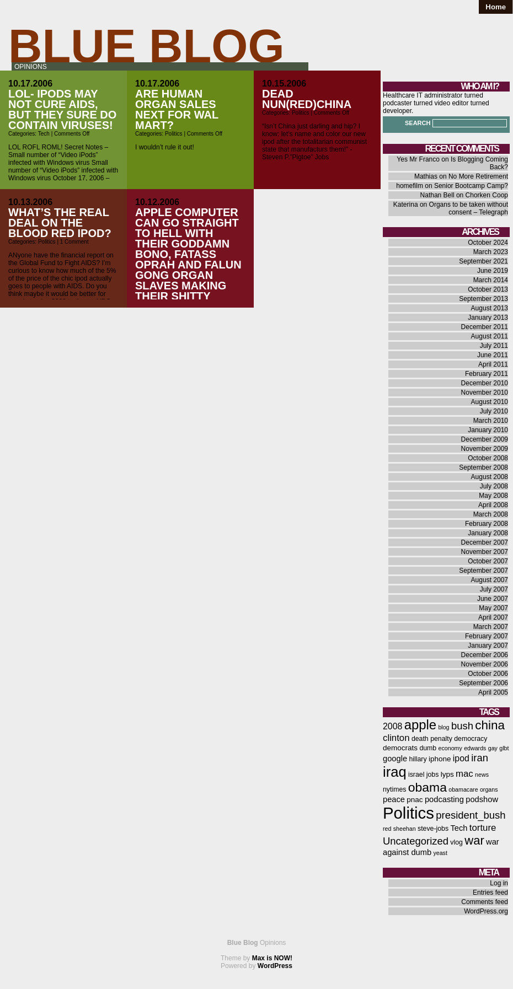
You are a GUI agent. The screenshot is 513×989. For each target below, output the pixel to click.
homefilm (409, 186)
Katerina (405, 204)
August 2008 (489, 477)
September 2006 (483, 683)
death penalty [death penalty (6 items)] (432, 739)
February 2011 (486, 374)
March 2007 (490, 627)
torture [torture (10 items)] (482, 828)
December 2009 (484, 439)
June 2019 (492, 271)
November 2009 (484, 449)
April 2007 (493, 617)
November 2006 (484, 664)
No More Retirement (478, 176)
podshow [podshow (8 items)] (482, 799)
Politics (174, 134)
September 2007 (483, 570)
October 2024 (488, 242)
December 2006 (484, 655)
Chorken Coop (487, 195)
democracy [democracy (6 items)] (470, 739)
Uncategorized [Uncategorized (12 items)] (415, 841)
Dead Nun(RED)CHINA (306, 99)
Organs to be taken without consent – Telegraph (468, 208)
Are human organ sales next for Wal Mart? (176, 109)
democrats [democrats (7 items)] (400, 748)
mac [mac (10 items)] (464, 773)
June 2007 (492, 599)
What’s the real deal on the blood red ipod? (59, 222)
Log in (499, 883)
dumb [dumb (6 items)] (427, 748)
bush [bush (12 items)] (462, 726)
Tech (44, 134)
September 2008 (483, 467)
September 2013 (483, 299)
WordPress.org (486, 911)
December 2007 (484, 542)
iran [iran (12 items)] (479, 758)
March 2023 (490, 252)
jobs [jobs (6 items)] (432, 774)
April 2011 (493, 364)
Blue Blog (146, 46)
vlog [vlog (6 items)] (456, 842)
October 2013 (488, 289)
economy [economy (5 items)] (450, 748)
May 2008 (493, 495)
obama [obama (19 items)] (427, 787)
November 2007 (484, 552)
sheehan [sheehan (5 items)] (404, 828)
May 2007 (493, 608)
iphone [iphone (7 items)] (440, 759)
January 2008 (488, 533)
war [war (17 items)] (474, 840)
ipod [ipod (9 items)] (461, 758)
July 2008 (494, 486)
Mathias (425, 176)
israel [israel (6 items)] (416, 774)
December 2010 (484, 383)
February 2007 (486, 636)
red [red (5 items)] (387, 828)
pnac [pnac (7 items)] (415, 800)
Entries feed (490, 892)
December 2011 (484, 327)
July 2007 (494, 589)
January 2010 (488, 430)
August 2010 (489, 402)
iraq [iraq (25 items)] (395, 772)
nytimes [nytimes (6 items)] (394, 789)
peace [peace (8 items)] (394, 799)
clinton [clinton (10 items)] (396, 738)
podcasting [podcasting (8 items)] (444, 799)
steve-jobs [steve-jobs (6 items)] (433, 828)
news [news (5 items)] (482, 774)
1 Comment (74, 242)
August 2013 (489, 308)
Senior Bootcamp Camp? (471, 186)
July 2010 (494, 411)
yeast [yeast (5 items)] (440, 853)
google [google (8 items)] (395, 758)
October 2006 (488, 674)
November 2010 (484, 392)
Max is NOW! (272, 958)
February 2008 (486, 524)
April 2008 (493, 505)
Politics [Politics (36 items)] (408, 813)
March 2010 (490, 420)
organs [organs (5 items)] (489, 789)
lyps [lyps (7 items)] (447, 774)
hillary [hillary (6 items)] (417, 759)
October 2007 (488, 561)
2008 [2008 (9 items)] (392, 726)
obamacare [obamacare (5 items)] (463, 789)
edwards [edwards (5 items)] (475, 748)
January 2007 (488, 645)
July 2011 (494, 346)
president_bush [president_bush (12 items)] (470, 815)
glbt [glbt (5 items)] (504, 748)
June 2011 (492, 355)
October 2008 (488, 458)
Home (495, 7)
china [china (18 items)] (490, 725)
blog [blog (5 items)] (443, 727)
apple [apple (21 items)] (420, 724)
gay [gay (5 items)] (493, 748)
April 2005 (493, 692)
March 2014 (490, 280)
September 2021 (483, 261)
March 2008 (490, 514)
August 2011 (489, 336)
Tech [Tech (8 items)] (458, 828)
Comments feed (484, 902)
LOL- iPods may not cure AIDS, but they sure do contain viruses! (62, 109)
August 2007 (489, 580)
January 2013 (488, 317)
